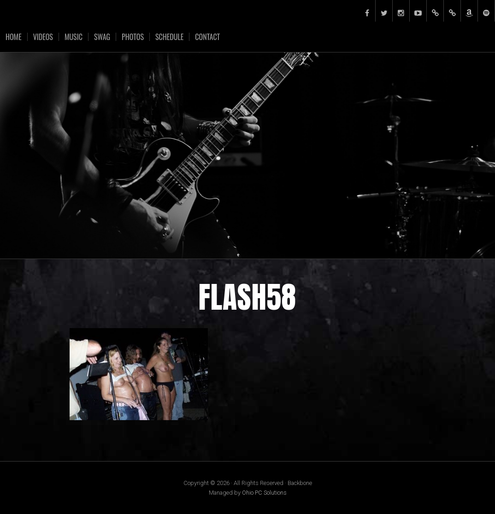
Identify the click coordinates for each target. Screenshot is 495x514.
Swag (102, 37)
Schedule (169, 37)
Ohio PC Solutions (264, 492)
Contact (207, 37)
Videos (43, 37)
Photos (133, 37)
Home (14, 37)
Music (73, 37)
